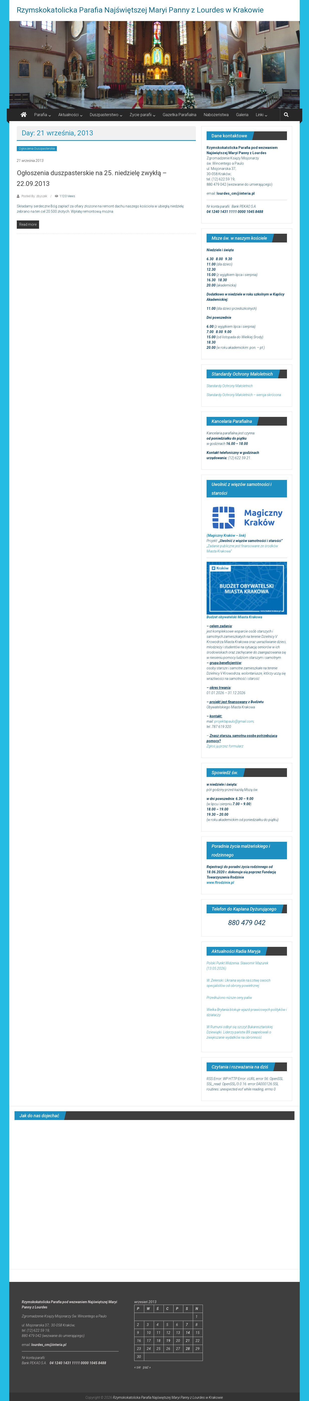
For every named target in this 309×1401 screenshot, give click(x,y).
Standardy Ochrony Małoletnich (230, 386)
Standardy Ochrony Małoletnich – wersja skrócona (244, 395)
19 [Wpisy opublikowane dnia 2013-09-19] (168, 1341)
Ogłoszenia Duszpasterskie (37, 148)
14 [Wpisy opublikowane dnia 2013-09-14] (188, 1333)
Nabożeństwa (216, 114)
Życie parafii (140, 114)
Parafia (40, 114)
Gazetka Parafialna (179, 114)
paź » (147, 1367)
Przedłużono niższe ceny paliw (229, 998)
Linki (259, 114)
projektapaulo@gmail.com (234, 721)
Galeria (242, 114)
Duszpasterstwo (104, 114)
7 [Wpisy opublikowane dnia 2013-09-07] (187, 1325)
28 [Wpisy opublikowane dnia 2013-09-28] (188, 1349)
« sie (137, 1367)
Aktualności (68, 114)
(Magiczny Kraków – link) (226, 535)
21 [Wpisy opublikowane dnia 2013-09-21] (188, 1341)
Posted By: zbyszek (34, 196)
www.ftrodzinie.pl (220, 883)
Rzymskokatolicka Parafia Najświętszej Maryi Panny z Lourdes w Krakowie (140, 10)
